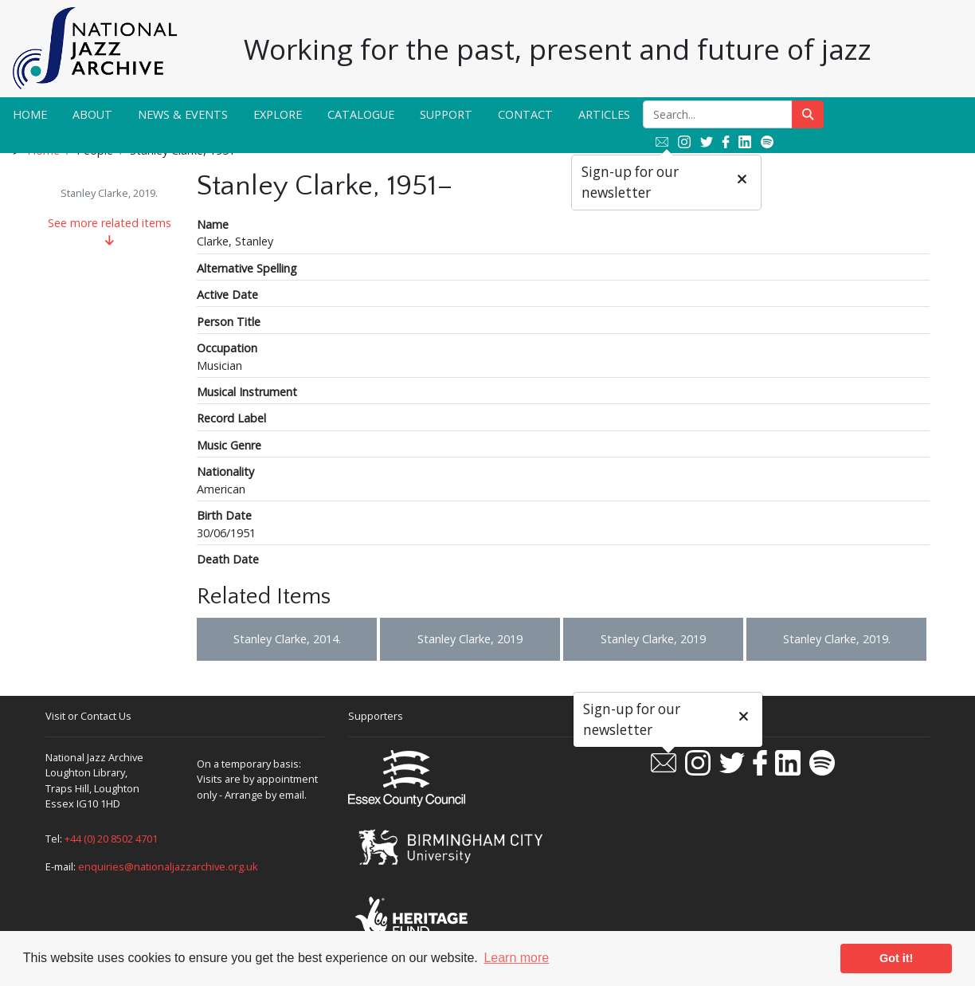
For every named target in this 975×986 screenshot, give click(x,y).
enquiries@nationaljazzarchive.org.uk (168, 866)
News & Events (183, 114)
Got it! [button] (896, 958)
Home (30, 114)
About (92, 114)
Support (446, 114)
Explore (277, 114)
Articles (604, 114)
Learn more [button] (516, 957)
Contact (525, 114)
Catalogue (360, 114)
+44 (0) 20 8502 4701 (111, 838)
